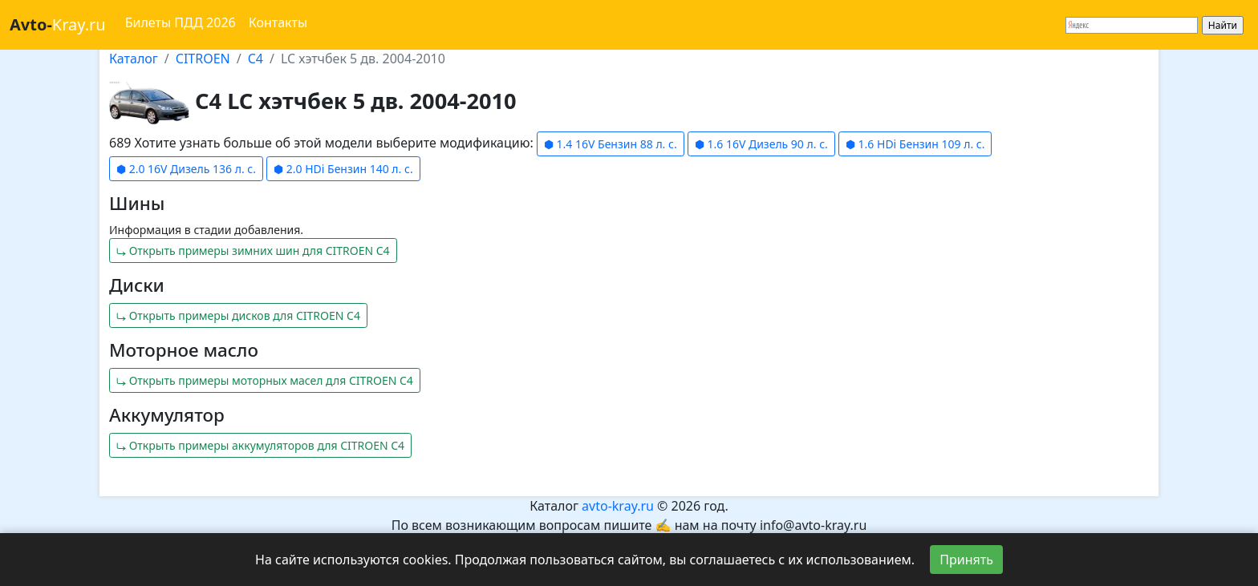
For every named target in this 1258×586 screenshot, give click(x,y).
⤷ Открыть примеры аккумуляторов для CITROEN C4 (260, 445)
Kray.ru (58, 24)
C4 (255, 58)
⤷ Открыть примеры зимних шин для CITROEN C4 (253, 250)
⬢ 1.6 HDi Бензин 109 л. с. (915, 144)
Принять (966, 559)
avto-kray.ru (618, 506)
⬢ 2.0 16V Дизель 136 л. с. (186, 168)
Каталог (133, 58)
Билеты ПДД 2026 (180, 22)
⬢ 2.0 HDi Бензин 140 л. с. (343, 168)
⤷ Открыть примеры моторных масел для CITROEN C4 (264, 380)
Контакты (278, 22)
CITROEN (203, 58)
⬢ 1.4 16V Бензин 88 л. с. (610, 144)
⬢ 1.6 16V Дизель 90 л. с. (761, 144)
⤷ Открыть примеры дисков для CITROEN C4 (238, 315)
